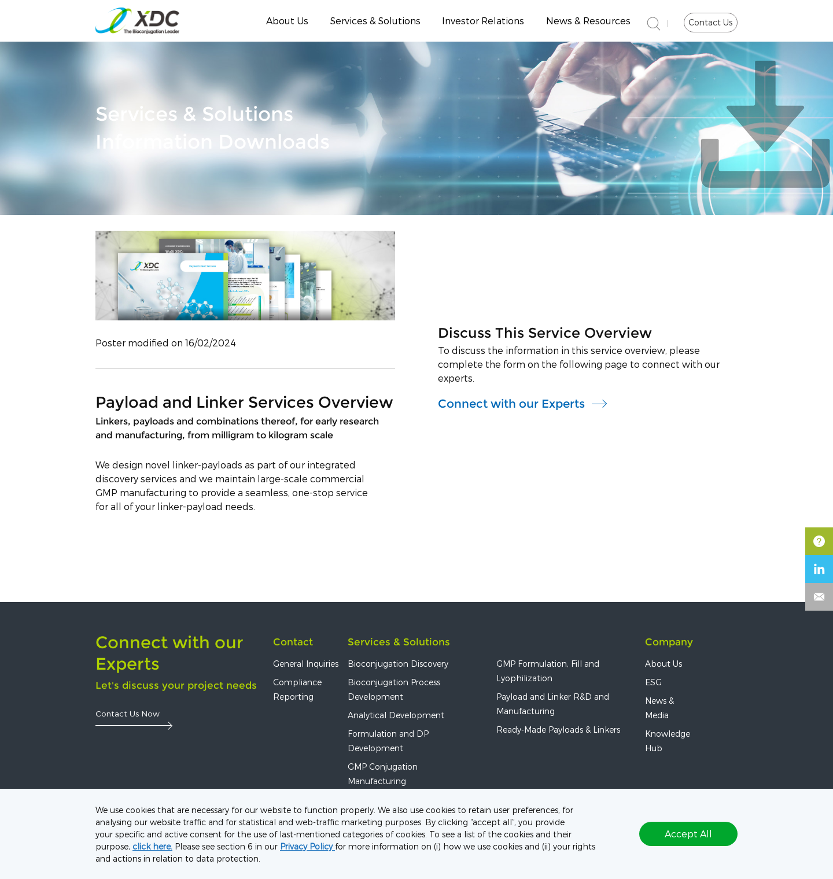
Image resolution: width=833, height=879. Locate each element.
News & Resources (588, 20)
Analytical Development (396, 715)
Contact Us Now (127, 713)
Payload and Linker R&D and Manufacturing (552, 704)
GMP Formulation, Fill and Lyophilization (547, 671)
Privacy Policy (307, 846)
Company (669, 642)
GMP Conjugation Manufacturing (383, 774)
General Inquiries (305, 664)
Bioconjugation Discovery (398, 664)
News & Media (659, 708)
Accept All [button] (688, 833)
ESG (653, 682)
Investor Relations (483, 20)
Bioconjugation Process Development (394, 689)
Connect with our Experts (511, 404)
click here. (152, 846)
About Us (287, 20)
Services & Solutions (375, 20)
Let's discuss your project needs (176, 685)
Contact (293, 642)
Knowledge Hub (667, 741)
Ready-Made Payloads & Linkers (558, 729)
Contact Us (710, 22)
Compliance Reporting (297, 689)
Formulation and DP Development (388, 741)
